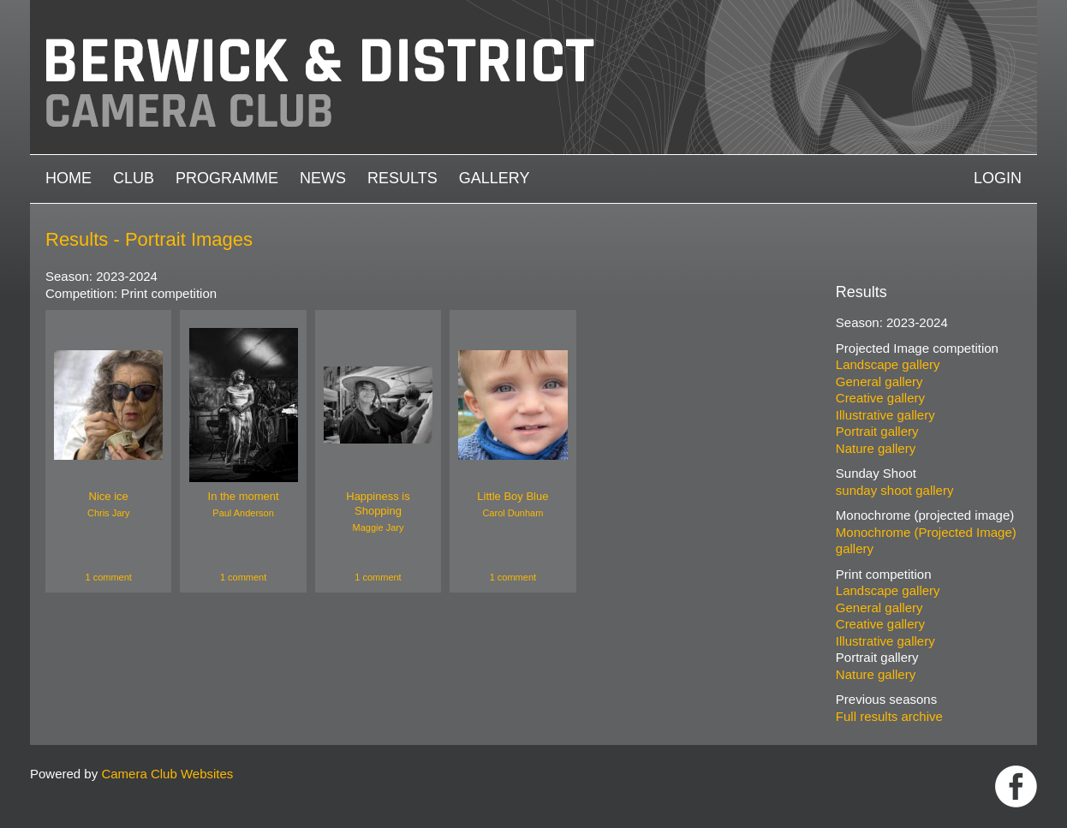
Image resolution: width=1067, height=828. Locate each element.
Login (998, 178)
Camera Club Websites (167, 773)
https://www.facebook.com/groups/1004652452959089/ (1016, 786)
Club (133, 178)
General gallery (879, 381)
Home (68, 178)
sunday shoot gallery (895, 490)
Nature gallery (875, 448)
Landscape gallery (888, 364)
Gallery (494, 178)
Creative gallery (880, 397)
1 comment (108, 577)
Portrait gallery (877, 431)
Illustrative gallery (885, 415)
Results (402, 178)
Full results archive (889, 716)
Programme (227, 178)
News (323, 178)
